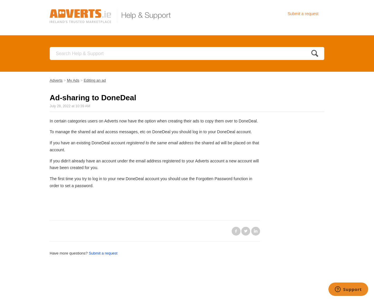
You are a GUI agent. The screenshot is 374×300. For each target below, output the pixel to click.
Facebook (236, 231)
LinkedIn (255, 231)
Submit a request (303, 13)
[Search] (187, 53)
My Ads (73, 80)
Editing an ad (95, 80)
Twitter (245, 231)
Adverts (56, 80)
